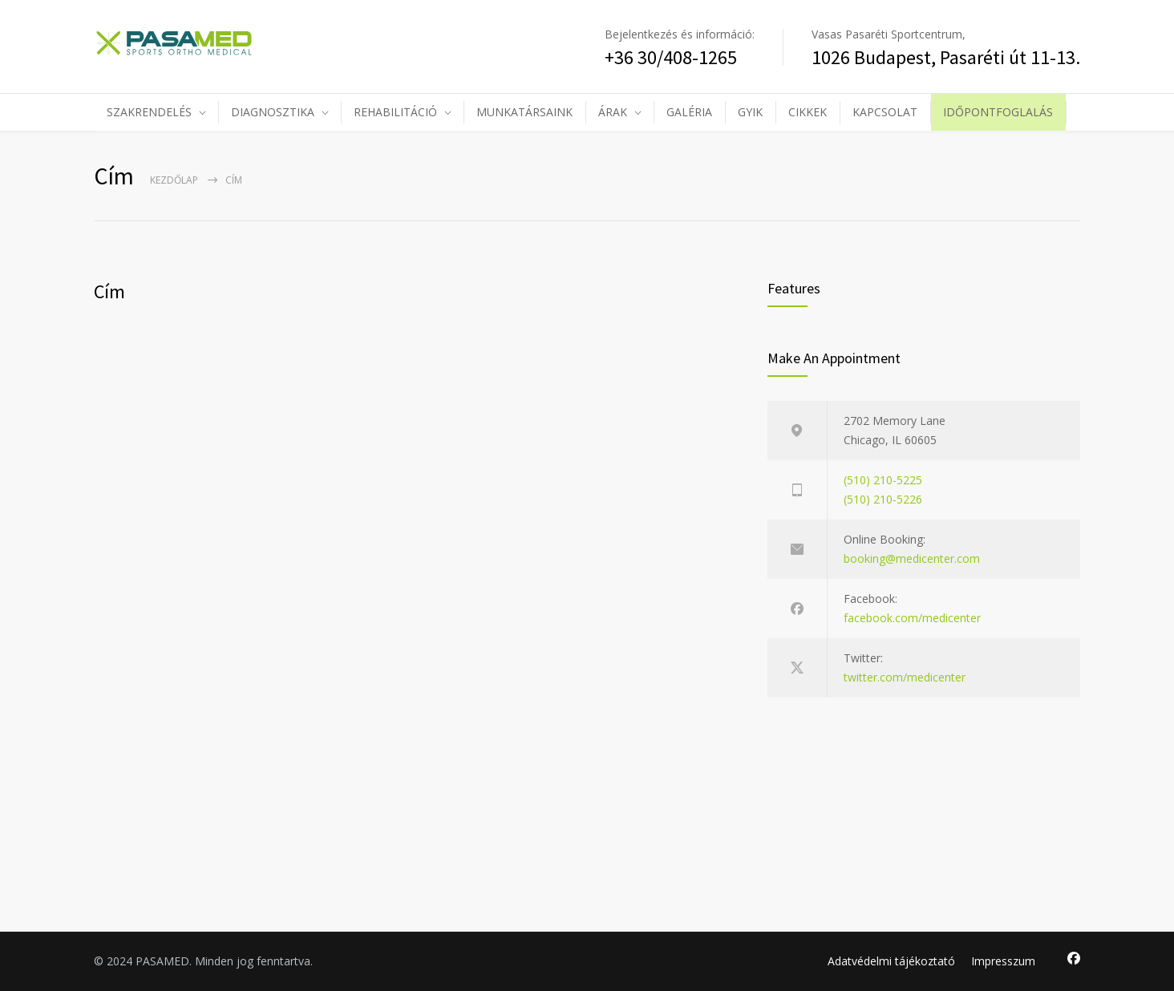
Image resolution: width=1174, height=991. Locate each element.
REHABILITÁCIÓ (395, 111)
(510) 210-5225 (883, 479)
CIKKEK (807, 111)
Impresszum (1003, 961)
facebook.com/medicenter (912, 617)
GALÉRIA (689, 111)
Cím (109, 291)
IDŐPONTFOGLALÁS (998, 111)
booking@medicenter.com (912, 558)
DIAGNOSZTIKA (272, 111)
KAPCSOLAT (884, 111)
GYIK (750, 111)
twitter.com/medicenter (905, 677)
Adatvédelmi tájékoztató (891, 961)
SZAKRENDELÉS (149, 111)
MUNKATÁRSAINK (524, 111)
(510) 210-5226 (883, 499)
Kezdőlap (174, 180)
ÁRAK (612, 111)
